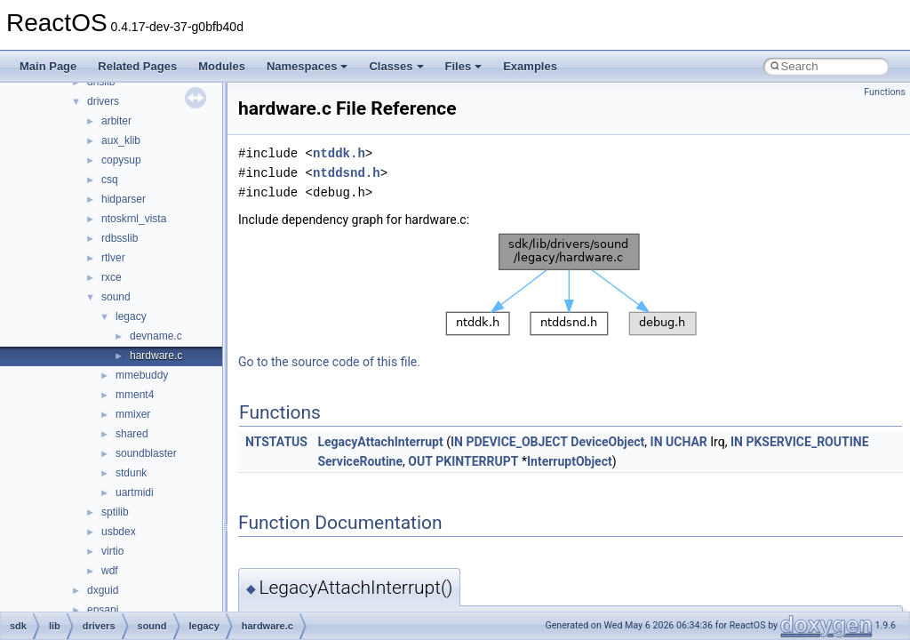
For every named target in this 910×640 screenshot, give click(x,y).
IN (457, 442)
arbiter (116, 121)
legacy (131, 316)
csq (109, 179)
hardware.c (156, 355)
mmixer (133, 414)
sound (116, 297)
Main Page (48, 66)
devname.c (156, 336)
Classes (396, 66)
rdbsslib (119, 238)
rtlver (113, 258)
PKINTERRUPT (476, 461)
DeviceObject (607, 442)
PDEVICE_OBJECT (516, 442)
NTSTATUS (276, 442)
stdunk (131, 473)
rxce (111, 277)
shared (132, 434)
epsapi (102, 610)
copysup (121, 160)
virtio (112, 551)
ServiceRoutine (360, 461)
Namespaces (307, 66)
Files (464, 66)
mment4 (135, 394)
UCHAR (686, 442)
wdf (109, 570)
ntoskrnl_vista (133, 218)
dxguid (102, 590)
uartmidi (135, 492)
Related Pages (137, 66)
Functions (885, 92)
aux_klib (120, 140)
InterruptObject (569, 461)
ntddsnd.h (346, 172)
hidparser (123, 199)
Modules (221, 66)
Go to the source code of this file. (329, 362)
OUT (420, 461)
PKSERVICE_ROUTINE (807, 442)
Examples (530, 66)
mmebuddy (142, 375)
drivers (103, 101)
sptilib (115, 512)
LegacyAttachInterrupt (380, 442)
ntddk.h (339, 153)
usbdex (118, 531)
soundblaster (146, 453)
